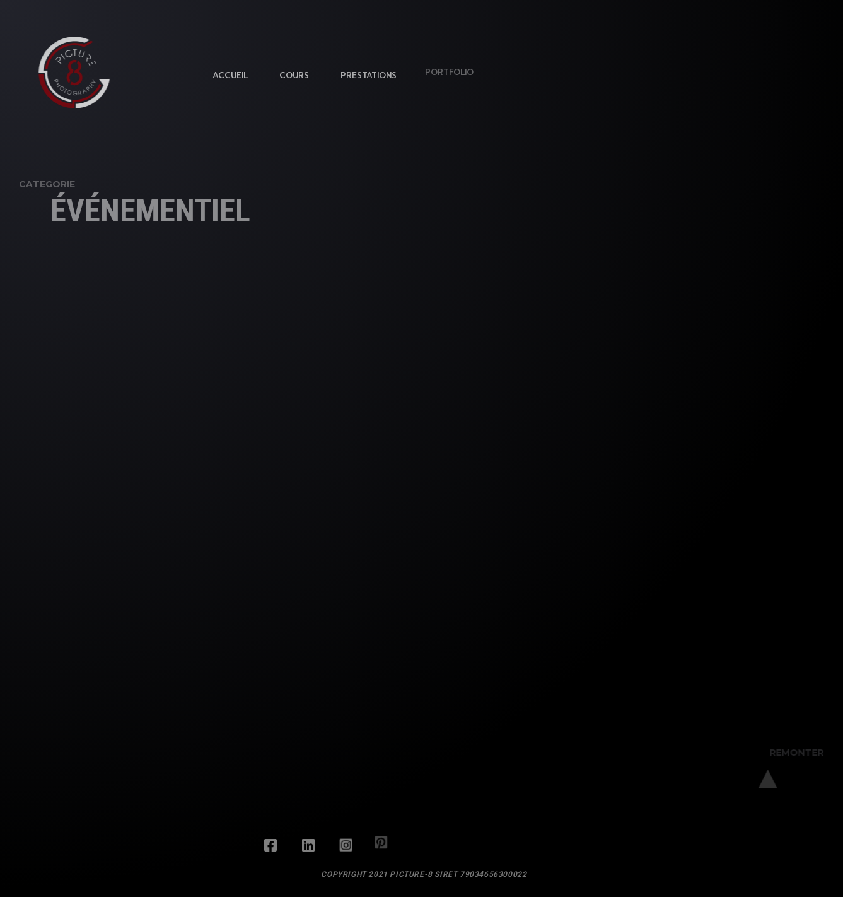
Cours (292, 73)
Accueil (230, 75)
